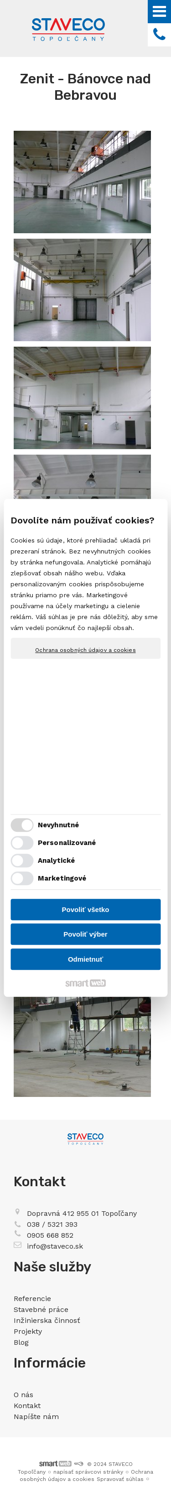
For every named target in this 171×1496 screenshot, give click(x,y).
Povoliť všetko (85, 909)
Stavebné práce (41, 1309)
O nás (23, 1394)
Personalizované (67, 843)
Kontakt (27, 1405)
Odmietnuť (85, 959)
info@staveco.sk (55, 1246)
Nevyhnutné (58, 825)
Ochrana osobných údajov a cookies (85, 650)
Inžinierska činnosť (47, 1320)
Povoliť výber (85, 934)
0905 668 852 (50, 1235)
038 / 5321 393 (52, 1224)
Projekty (28, 1331)
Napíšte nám (36, 1416)
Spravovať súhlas (120, 1479)
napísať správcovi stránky (88, 1472)
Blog (21, 1342)
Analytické (56, 861)
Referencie (32, 1298)
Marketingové (62, 879)
